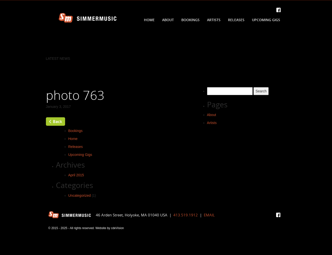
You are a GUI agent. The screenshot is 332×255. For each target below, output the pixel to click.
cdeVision (117, 228)
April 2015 (76, 175)
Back (57, 121)
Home (149, 19)
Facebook (278, 9)
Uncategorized (79, 195)
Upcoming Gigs (266, 19)
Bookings (190, 19)
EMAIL (209, 214)
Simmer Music (87, 18)
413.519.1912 (185, 214)
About (168, 19)
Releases (236, 19)
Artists (214, 19)
